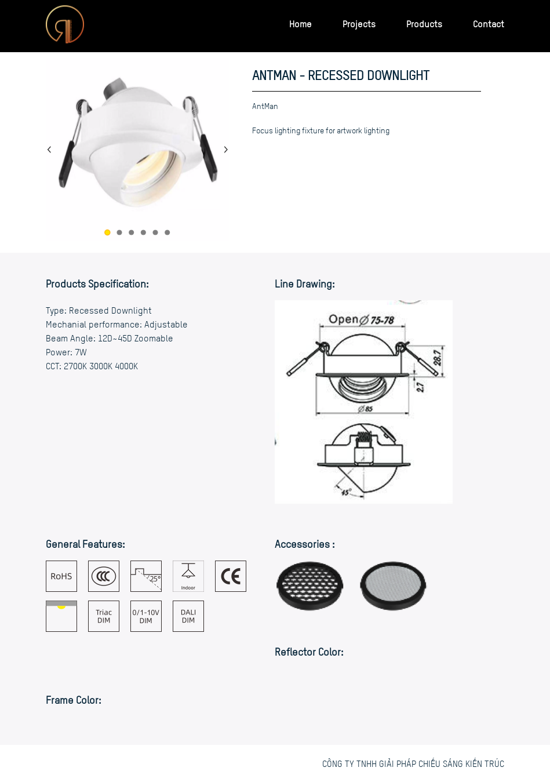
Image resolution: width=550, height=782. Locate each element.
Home (300, 24)
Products (424, 24)
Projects (359, 24)
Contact (488, 24)
